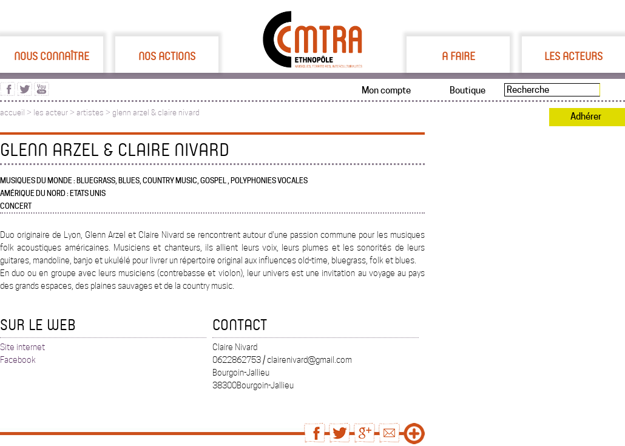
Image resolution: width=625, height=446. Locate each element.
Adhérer (585, 116)
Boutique (467, 90)
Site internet (22, 347)
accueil (12, 112)
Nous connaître (51, 56)
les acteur (50, 112)
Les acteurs (573, 56)
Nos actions (166, 56)
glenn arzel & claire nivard (156, 112)
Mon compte (386, 90)
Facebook (18, 360)
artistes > (94, 112)
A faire (458, 56)
